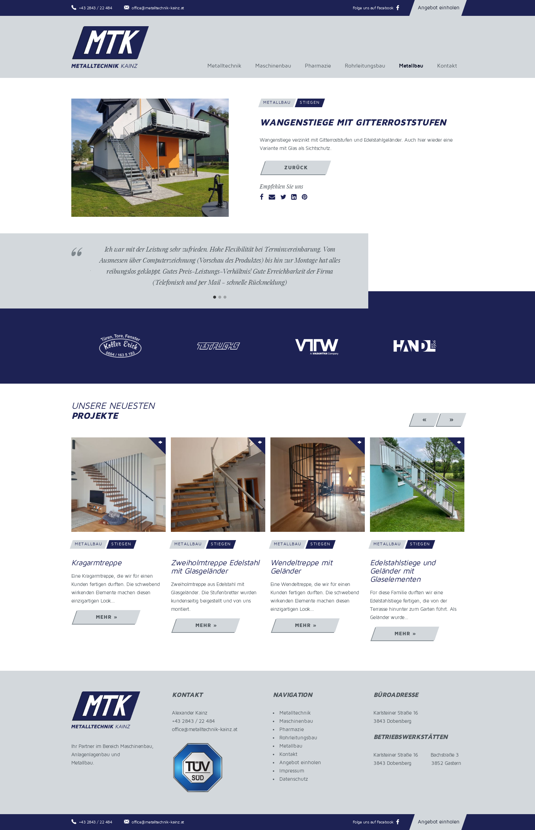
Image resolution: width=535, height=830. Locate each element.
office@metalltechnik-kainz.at (158, 8)
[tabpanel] (220, 270)
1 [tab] (214, 297)
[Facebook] (262, 197)
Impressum (291, 770)
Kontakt (447, 66)
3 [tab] (224, 297)
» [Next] (451, 419)
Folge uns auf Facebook (373, 8)
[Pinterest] (304, 197)
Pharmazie (318, 66)
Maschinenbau (273, 66)
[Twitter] (283, 197)
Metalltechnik (224, 66)
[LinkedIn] (294, 197)
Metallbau (411, 66)
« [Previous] (424, 419)
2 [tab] (219, 297)
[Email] (272, 197)
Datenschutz (293, 779)
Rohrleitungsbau (365, 66)
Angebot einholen (439, 7)
